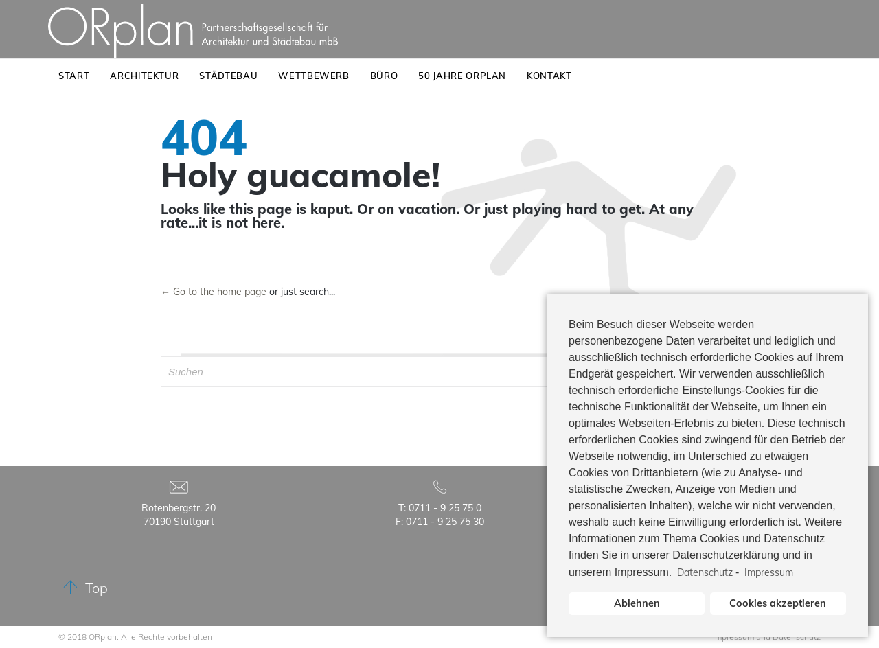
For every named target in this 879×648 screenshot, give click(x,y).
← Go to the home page (213, 292)
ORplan (103, 637)
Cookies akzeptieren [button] (777, 603)
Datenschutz (705, 572)
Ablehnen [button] (637, 603)
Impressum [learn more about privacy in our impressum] (768, 572)
